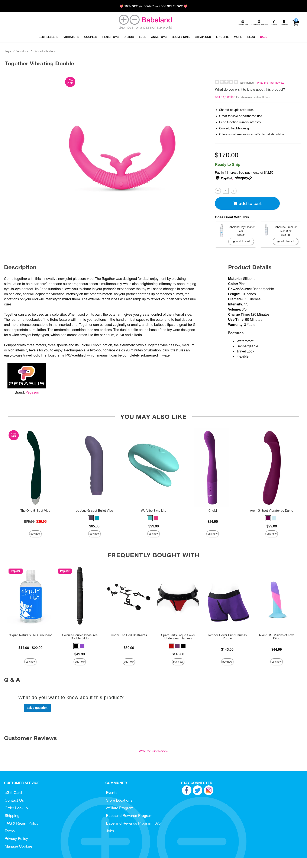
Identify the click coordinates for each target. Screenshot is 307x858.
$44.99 (276, 649)
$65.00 (94, 526)
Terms (10, 831)
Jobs (110, 831)
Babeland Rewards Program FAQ (133, 823)
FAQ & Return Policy (22, 823)
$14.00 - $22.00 (30, 648)
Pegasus (32, 392)
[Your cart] (295, 23)
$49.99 (79, 654)
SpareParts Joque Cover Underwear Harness (178, 636)
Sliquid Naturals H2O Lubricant (30, 635)
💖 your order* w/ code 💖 (153, 6)
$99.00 (153, 526)
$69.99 (129, 648)
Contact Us (14, 800)
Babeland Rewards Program (129, 815)
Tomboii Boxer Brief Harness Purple (227, 636)
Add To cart (247, 203)
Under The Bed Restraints (129, 635)
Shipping (12, 815)
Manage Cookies (19, 846)
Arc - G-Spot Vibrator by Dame (271, 511)
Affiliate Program (119, 808)
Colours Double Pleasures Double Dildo (79, 636)
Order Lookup (16, 808)
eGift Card (13, 792)
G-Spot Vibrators (44, 51)
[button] (90, 518)
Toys (8, 51)
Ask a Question (225, 97)
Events (111, 792)
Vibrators (22, 51)
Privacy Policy (16, 838)
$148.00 (178, 654)
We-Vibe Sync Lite (153, 511)
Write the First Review (270, 82)
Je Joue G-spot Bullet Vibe (94, 511)
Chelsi (213, 511)
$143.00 (227, 649)
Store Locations (119, 800)
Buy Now (35, 533)
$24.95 (212, 521)
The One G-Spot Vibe (35, 511)
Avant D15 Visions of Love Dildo (276, 636)
